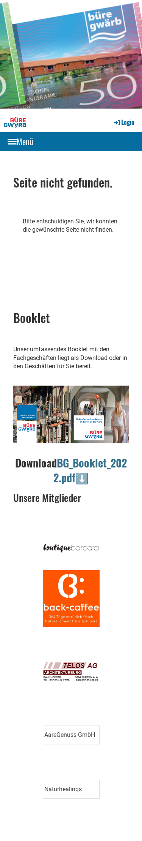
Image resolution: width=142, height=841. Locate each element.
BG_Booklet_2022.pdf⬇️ (90, 470)
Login (123, 122)
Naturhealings (63, 789)
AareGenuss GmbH (69, 734)
